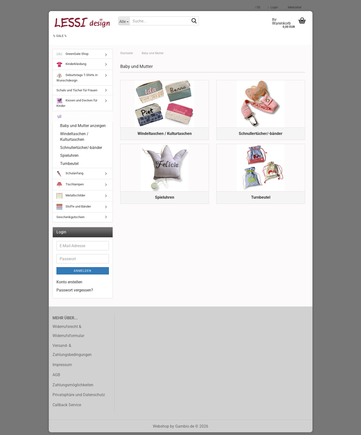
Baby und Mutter (72, 119)
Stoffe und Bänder (73, 209)
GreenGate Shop (72, 56)
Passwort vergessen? (74, 293)
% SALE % (60, 36)
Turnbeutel (69, 166)
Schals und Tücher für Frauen (76, 93)
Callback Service (66, 407)
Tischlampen (70, 187)
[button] (257, 7)
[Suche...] (123, 20)
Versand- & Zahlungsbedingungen (72, 353)
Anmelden (82, 273)
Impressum (62, 367)
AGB (56, 377)
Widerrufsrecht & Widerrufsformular (68, 334)
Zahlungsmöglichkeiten (72, 387)
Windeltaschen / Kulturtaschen (74, 139)
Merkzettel (293, 7)
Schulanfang (69, 176)
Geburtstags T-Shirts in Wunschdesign (77, 80)
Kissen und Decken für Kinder (76, 106)
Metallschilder (70, 198)
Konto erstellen (69, 285)
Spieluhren (69, 158)
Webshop (161, 429)
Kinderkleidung (71, 67)
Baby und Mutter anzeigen (83, 128)
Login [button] (273, 7)
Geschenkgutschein (70, 220)
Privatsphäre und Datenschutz (78, 397)
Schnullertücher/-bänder (81, 150)
